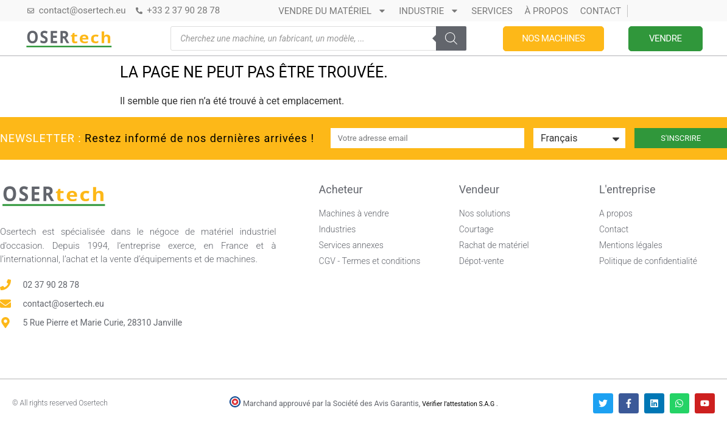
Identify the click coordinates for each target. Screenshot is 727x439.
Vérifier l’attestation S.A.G (459, 404)
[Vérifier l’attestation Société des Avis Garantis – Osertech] (236, 404)
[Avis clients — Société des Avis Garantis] (499, 321)
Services (491, 10)
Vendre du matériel (332, 11)
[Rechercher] (451, 38)
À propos (546, 10)
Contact (600, 10)
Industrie (429, 11)
